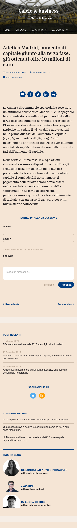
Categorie (58, 30)
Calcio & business (38, 11)
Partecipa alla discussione (38, 217)
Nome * (7, 226)
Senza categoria (14, 77)
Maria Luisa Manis (36, 473)
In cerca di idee (33, 502)
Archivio (37, 30)
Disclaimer (49, 284)
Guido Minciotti (34, 489)
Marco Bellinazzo (41, 18)
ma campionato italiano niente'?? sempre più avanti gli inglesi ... (36, 419)
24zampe (27, 486)
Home (6, 30)
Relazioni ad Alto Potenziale (44, 470)
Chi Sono (20, 30)
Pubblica (66, 284)
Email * (7, 239)
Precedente (11, 304)
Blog (38, 5)
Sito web (8, 256)
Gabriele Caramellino (38, 505)
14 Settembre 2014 (14, 72)
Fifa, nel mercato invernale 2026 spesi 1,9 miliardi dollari (32, 344)
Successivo (65, 304)
